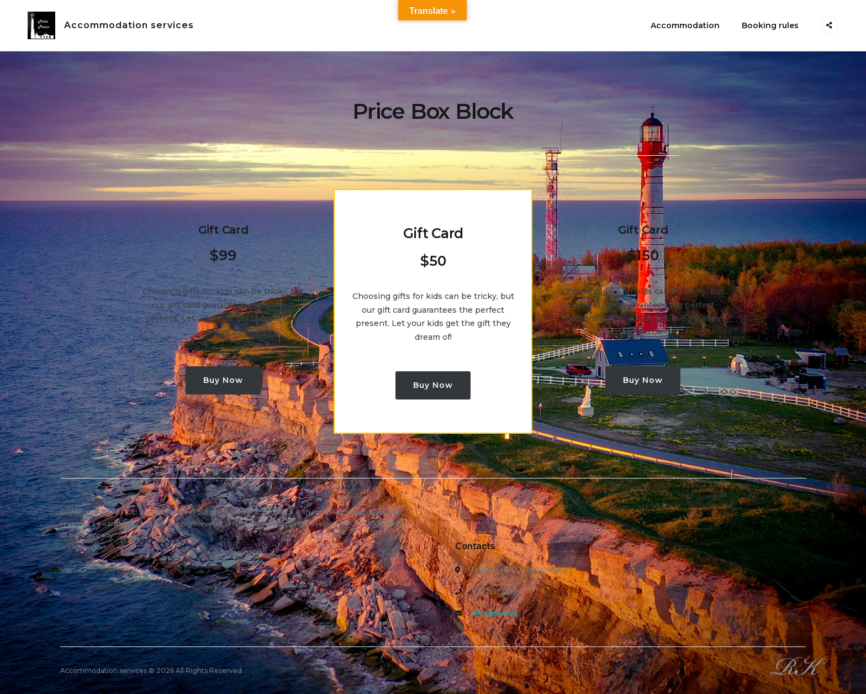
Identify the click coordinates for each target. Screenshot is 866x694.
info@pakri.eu (495, 613)
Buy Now (223, 380)
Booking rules (770, 25)
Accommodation (685, 25)
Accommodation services (129, 25)
